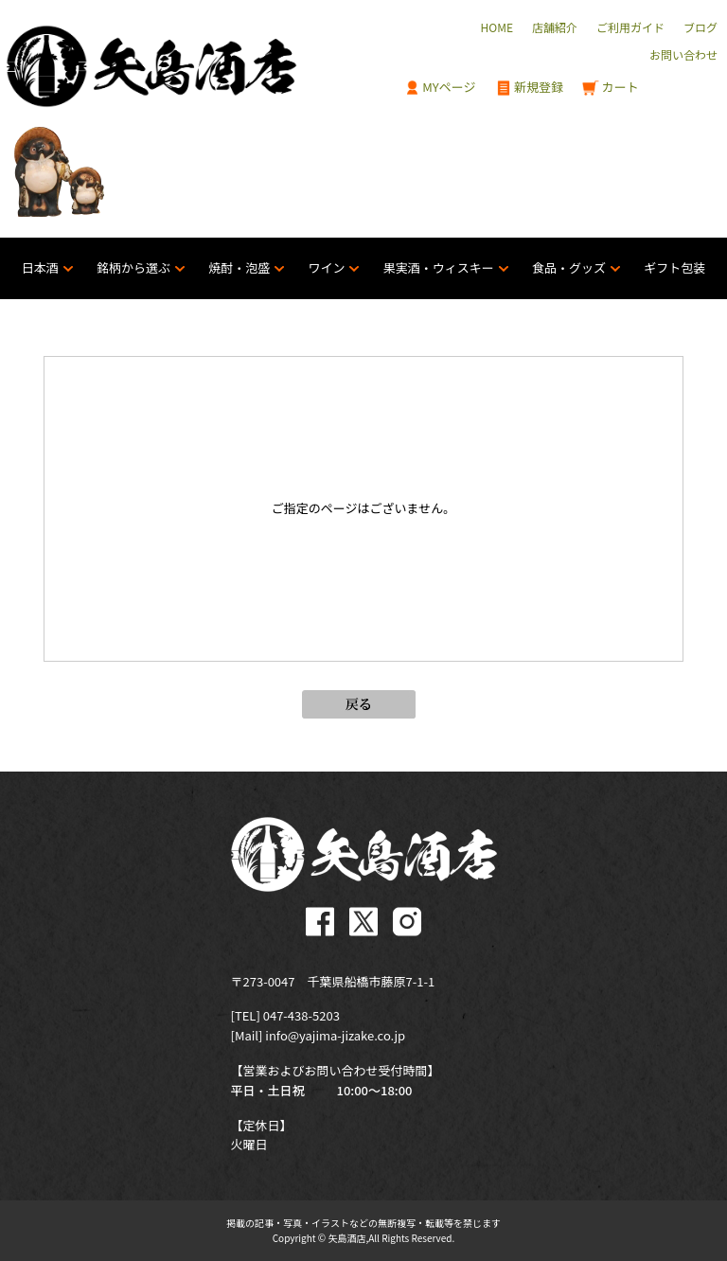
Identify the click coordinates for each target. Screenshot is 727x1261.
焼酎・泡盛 (239, 267)
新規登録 (529, 88)
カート (610, 88)
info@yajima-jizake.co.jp (335, 1035)
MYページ (440, 88)
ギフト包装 (674, 267)
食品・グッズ (569, 267)
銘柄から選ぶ (133, 267)
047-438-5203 (301, 1015)
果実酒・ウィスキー (438, 267)
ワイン (326, 267)
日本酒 (40, 267)
